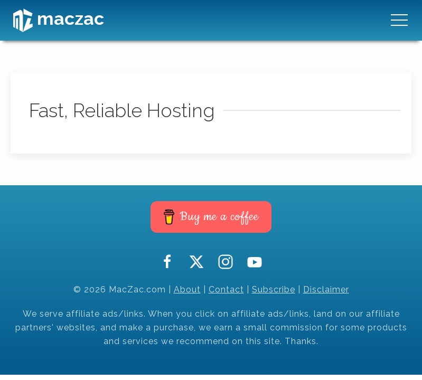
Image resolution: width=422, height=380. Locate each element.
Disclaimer (326, 289)
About (187, 289)
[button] (399, 20)
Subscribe (273, 289)
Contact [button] (226, 289)
